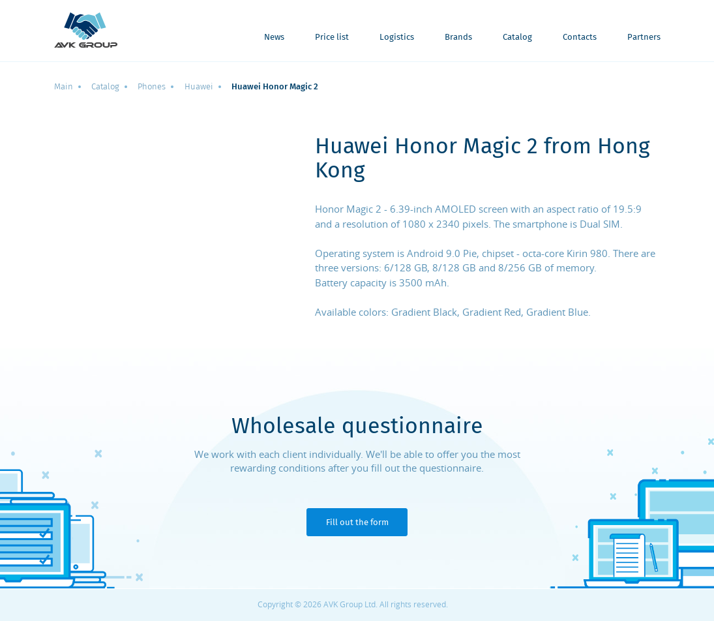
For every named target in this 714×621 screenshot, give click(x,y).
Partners (644, 37)
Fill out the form (357, 522)
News (274, 37)
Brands (458, 37)
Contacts (580, 37)
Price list (332, 37)
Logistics (396, 37)
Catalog (517, 37)
